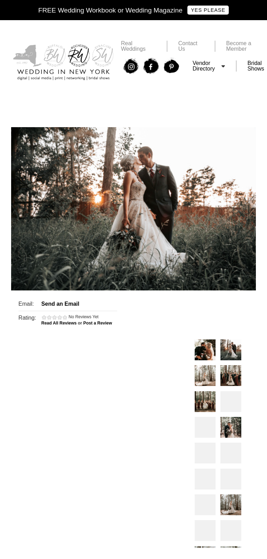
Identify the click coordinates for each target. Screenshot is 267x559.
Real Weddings (133, 46)
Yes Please (208, 10)
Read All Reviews (59, 323)
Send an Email (60, 304)
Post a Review (97, 323)
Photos (205, 349)
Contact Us (187, 46)
